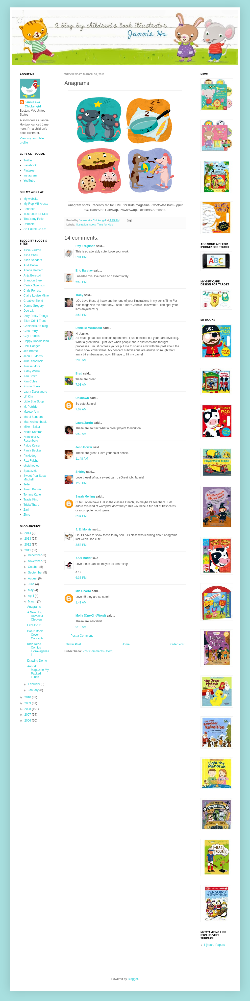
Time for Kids (105, 224)
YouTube (29, 180)
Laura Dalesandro (35, 391)
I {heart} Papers (214, 945)
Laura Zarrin (84, 423)
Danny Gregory (34, 305)
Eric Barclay (84, 270)
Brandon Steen (33, 280)
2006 (28, 720)
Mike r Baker (32, 426)
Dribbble (29, 224)
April (31, 596)
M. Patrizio (31, 406)
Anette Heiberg (33, 270)
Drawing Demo (37, 660)
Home (126, 644)
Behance (29, 209)
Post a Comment (82, 635)
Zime (27, 514)
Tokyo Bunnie (32, 489)
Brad (78, 373)
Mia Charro (83, 591)
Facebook (30, 165)
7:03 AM (80, 384)
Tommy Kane (32, 494)
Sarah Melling (85, 496)
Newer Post (73, 644)
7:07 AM (80, 409)
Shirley (80, 472)
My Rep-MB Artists (36, 203)
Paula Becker (32, 450)
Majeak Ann (31, 411)
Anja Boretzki (32, 275)
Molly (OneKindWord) (90, 615)
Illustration (82, 224)
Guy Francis (32, 336)
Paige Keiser (32, 445)
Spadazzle (30, 471)
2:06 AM (80, 360)
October (33, 567)
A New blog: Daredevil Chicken (35, 616)
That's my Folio (34, 219)
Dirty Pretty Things (36, 316)
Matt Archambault (35, 422)
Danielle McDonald (88, 328)
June (31, 584)
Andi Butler (83, 558)
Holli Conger (32, 346)
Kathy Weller (32, 371)
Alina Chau (31, 255)
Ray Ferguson (85, 246)
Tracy (79, 295)
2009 (28, 703)
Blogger (133, 979)
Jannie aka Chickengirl (33, 104)
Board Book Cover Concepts (35, 634)
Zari (26, 509)
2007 (28, 714)
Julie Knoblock (33, 361)
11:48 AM (81, 458)
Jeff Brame (31, 351)
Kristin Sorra (32, 386)
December (35, 555)
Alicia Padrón (32, 250)
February (34, 684)
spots (92, 224)
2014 (28, 533)
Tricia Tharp (31, 504)
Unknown (82, 398)
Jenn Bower (83, 447)
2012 (28, 544)
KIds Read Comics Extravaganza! (38, 649)
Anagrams (34, 606)
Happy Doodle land (36, 341)
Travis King (31, 499)
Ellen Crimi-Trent (35, 321)
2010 (28, 697)
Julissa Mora (32, 366)
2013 (28, 538)
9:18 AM (80, 627)
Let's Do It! (34, 625)
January (33, 690)
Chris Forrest (32, 290)
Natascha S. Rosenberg (32, 438)
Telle (27, 484)
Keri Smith (30, 376)
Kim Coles (30, 381)
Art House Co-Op (35, 229)
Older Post (177, 644)
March (32, 601)
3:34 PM (81, 516)
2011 (28, 550)
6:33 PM (81, 577)
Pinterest (29, 170)
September (35, 572)
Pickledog (30, 455)
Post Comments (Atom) (97, 651)
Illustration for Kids (36, 214)
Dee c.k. (29, 310)
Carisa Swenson (34, 285)
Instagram (30, 175)
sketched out (32, 465)
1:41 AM (80, 602)
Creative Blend (33, 300)
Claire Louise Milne (36, 295)
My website (31, 198)
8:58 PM (81, 315)
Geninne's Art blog (36, 326)
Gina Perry (31, 331)
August (33, 578)
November (35, 561)
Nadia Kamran (33, 432)
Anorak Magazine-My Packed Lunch (38, 672)
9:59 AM (80, 434)
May (31, 590)
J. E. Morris (83, 529)
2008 (28, 709)
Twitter (28, 160)
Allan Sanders (33, 260)
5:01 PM (81, 257)
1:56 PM (81, 483)
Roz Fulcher (32, 460)
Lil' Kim (28, 396)
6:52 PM (81, 282)
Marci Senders (33, 417)
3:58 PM (81, 545)
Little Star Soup (34, 401)
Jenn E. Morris (33, 356)
